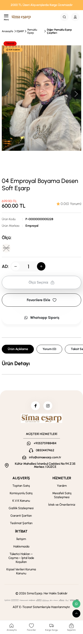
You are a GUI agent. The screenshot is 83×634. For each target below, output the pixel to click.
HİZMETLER (61, 478)
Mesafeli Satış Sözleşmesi (61, 495)
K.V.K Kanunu (21, 501)
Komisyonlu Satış (21, 493)
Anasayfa (7, 31)
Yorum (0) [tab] (49, 349)
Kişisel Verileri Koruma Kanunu (21, 571)
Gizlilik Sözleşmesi (21, 508)
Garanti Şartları (21, 516)
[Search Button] (64, 17)
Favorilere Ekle (41, 300)
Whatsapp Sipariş (41, 317)
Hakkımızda (21, 546)
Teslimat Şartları (21, 523)
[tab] (69, 203)
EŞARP (20, 31)
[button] (76, 94)
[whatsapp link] (76, 604)
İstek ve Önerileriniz (61, 505)
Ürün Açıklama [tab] (18, 349)
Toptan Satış (21, 486)
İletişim (21, 539)
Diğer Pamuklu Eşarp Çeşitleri (59, 31)
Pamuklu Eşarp (32, 31)
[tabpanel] (41, 363)
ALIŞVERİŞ (21, 478)
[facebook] (35, 405)
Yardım (62, 486)
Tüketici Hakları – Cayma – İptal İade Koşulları (21, 558)
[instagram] (47, 405)
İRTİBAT (21, 531)
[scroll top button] (76, 613)
